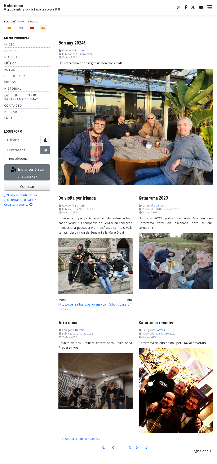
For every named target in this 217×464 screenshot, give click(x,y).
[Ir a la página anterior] (113, 447)
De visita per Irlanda (77, 198)
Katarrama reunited (156, 322)
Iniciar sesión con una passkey (27, 173)
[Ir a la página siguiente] (136, 447)
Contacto (13, 105)
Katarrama (13, 5)
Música (10, 63)
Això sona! (68, 322)
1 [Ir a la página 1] (120, 447)
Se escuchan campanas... (82, 439)
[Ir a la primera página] (104, 447)
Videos (10, 82)
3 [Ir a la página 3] (130, 447)
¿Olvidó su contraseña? (20, 195)
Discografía (15, 76)
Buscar (10, 112)
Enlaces (11, 118)
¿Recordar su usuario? (20, 199)
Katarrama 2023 (153, 198)
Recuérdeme (18, 158)
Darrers (79, 50)
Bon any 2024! (71, 43)
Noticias (11, 57)
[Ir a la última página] (146, 447)
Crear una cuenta (18, 204)
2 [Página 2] (125, 447)
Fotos (9, 70)
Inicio (9, 44)
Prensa (10, 51)
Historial (12, 88)
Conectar (27, 186)
